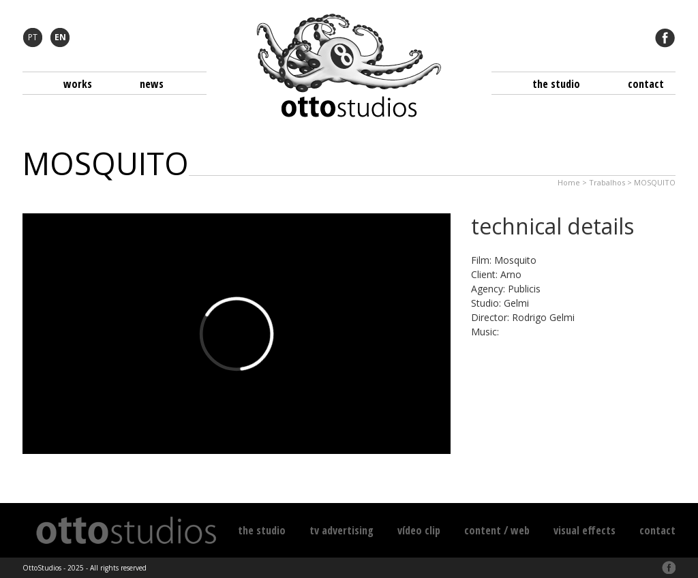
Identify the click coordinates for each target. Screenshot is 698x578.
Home (569, 182)
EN (60, 37)
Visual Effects (584, 530)
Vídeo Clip (418, 530)
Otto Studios (349, 65)
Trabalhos (607, 182)
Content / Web (497, 530)
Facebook (665, 37)
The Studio (556, 83)
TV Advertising (341, 530)
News (152, 83)
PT (32, 37)
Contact (646, 83)
